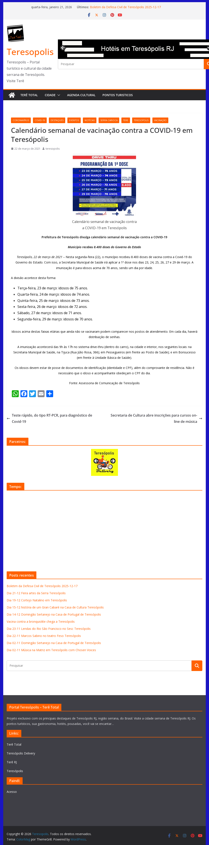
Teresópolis (15, 771)
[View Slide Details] (104, 462)
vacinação (160, 120)
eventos (74, 120)
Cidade (50, 95)
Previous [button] (63, 47)
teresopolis (141, 120)
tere (125, 120)
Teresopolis (30, 52)
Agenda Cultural (81, 95)
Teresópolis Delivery (21, 753)
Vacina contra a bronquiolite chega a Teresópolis (41, 621)
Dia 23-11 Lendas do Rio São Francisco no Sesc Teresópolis (49, 629)
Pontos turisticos (117, 95)
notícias (90, 120)
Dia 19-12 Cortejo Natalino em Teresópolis (37, 600)
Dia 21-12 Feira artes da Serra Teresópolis (36, 593)
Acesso (12, 792)
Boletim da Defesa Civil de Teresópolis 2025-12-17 (125, 7)
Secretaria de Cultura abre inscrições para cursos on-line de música (156, 418)
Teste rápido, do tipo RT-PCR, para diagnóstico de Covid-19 (49, 418)
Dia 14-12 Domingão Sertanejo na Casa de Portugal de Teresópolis (54, 614)
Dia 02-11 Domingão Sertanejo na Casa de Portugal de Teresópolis (54, 643)
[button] (58, 95)
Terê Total (29, 95)
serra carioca (109, 120)
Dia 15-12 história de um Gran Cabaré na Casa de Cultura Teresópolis (55, 607)
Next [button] (112, 461)
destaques (57, 120)
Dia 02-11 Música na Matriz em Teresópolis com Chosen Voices (51, 650)
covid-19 (40, 120)
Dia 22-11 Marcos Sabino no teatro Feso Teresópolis (44, 636)
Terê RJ (12, 762)
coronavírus (21, 120)
